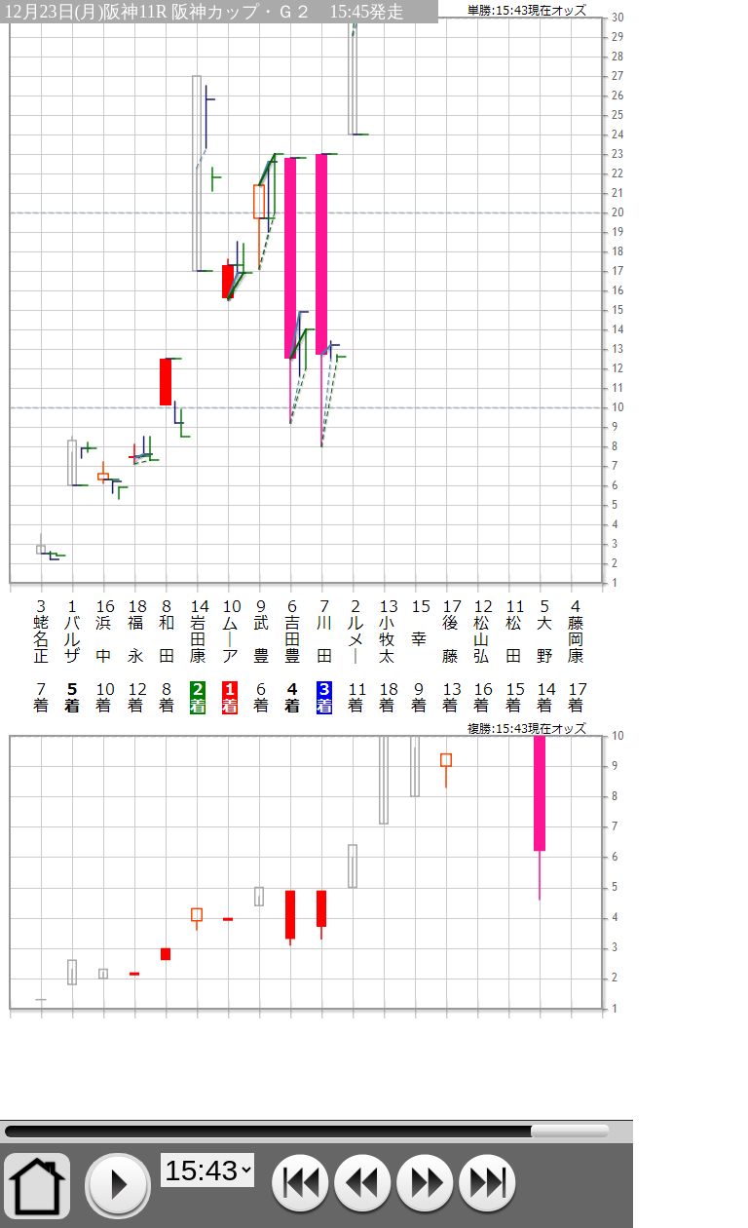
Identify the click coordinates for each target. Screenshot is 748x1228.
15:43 (307, 1131)
